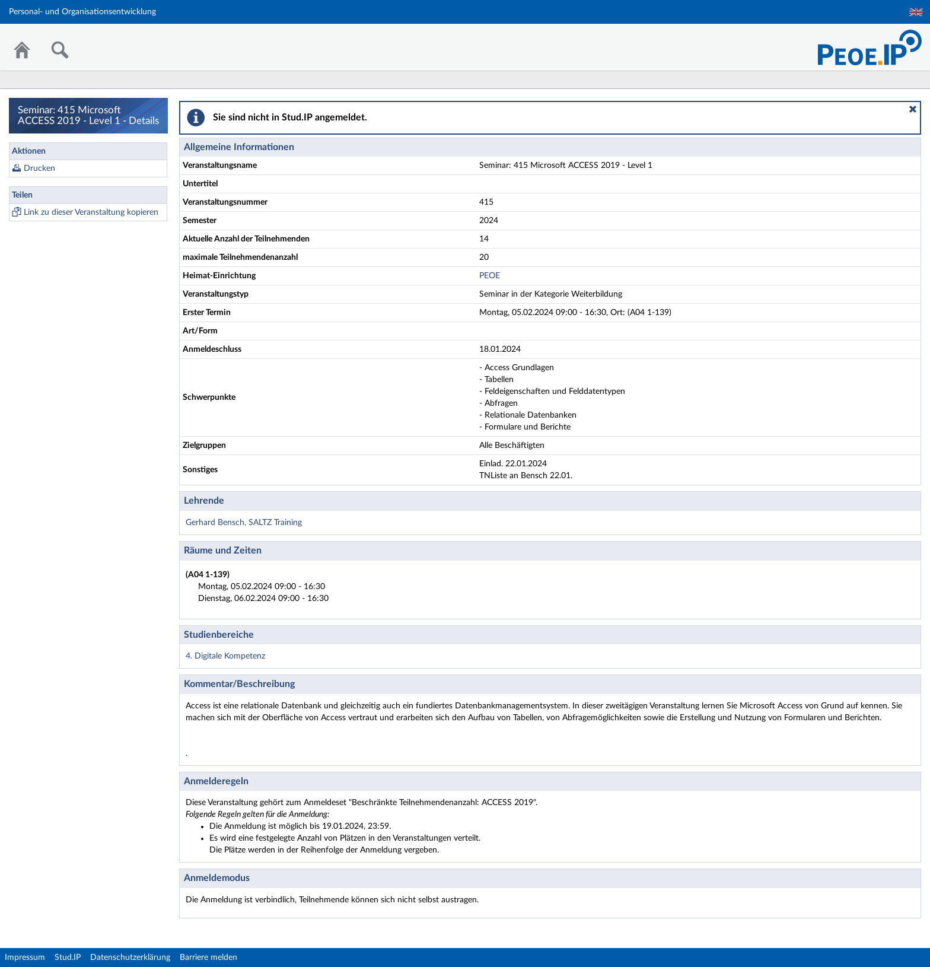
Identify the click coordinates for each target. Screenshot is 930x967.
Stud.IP (68, 957)
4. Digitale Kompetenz (225, 656)
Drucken (39, 168)
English (916, 12)
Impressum (25, 957)
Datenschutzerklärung (130, 957)
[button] (913, 109)
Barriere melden (208, 957)
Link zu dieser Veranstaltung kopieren (91, 212)
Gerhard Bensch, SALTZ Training (244, 523)
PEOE (489, 276)
